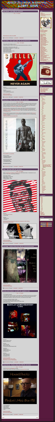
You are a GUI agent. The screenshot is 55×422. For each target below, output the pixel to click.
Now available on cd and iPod (8, 153)
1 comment (6, 97)
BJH (21, 295)
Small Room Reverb (44, 44)
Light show (43, 214)
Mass (27, 109)
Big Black (20, 106)
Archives (42, 94)
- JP (41, 205)
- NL (41, 206)
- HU (42, 202)
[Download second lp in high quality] (10, 359)
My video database (44, 31)
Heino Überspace (44, 56)
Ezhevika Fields (43, 53)
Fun (41, 211)
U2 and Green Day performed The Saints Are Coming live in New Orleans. (16, 221)
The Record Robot (44, 40)
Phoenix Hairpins (44, 38)
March (43, 98)
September (44, 118)
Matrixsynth (43, 52)
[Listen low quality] (6, 240)
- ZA (41, 209)
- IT (41, 204)
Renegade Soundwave (16, 110)
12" (15, 44)
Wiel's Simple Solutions (45, 88)
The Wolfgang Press (7, 111)
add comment (6, 414)
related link (21, 37)
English (19, 13)
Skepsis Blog (43, 91)
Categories (42, 195)
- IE (41, 203)
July (42, 105)
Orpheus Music (43, 37)
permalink (16, 37)
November (44, 116)
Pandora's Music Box (44, 59)
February (43, 99)
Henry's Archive (43, 42)
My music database (44, 30)
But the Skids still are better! (8, 222)
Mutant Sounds (43, 35)
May (42, 107)
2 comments (6, 37)
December (44, 115)
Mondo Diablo (43, 47)
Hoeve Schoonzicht (44, 89)
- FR (41, 201)
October (43, 117)
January (43, 127)
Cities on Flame (43, 45)
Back (3, 417)
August (43, 104)
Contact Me (43, 13)
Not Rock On (43, 48)
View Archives (43, 96)
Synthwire (42, 51)
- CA (42, 199)
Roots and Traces (44, 49)
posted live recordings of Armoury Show (13, 172)
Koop (41, 46)
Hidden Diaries (43, 50)
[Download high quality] (7, 241)
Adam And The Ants (6, 109)
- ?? (41, 210)
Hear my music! (43, 17)
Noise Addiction (43, 60)
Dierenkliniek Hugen (44, 90)
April (43, 108)
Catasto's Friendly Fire (45, 55)
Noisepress (43, 54)
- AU (41, 198)
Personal (42, 212)
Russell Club (24, 369)
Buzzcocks (8, 368)
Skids (10, 173)
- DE (41, 200)
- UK (16, 13)
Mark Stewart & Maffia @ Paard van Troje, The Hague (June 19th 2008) (47, 165)
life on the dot (43, 43)
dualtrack (42, 58)
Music (15, 13)
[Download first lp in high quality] (9, 358)
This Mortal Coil (13, 106)
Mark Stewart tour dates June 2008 (9, 35)
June (43, 106)
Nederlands (43, 213)
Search (42, 217)
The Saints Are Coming (8, 214)
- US (41, 208)
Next (37, 417)
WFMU (42, 36)
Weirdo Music (43, 34)
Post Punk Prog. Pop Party (45, 57)
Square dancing (43, 41)
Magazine (13, 368)
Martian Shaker (43, 39)
